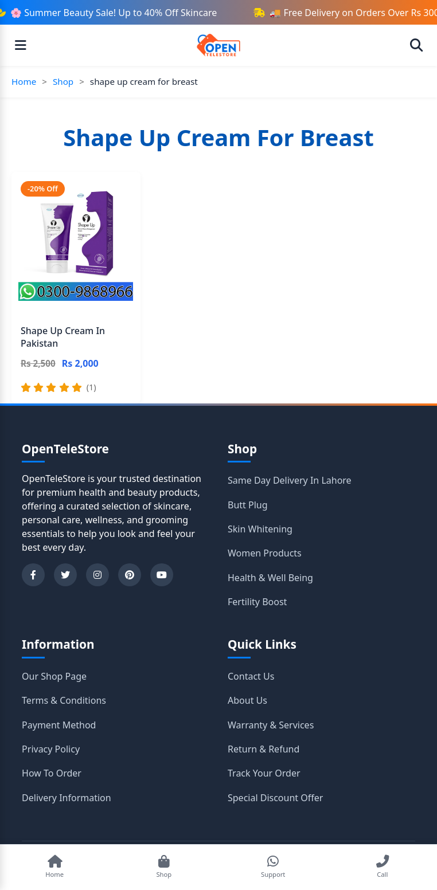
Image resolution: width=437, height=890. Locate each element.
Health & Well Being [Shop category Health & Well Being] (270, 577)
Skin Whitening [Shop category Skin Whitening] (260, 529)
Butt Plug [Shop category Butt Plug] (248, 505)
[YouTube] (161, 574)
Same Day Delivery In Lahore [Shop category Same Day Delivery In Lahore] (290, 480)
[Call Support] (382, 867)
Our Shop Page (54, 676)
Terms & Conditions (64, 700)
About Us (247, 700)
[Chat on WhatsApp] (273, 867)
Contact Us (251, 676)
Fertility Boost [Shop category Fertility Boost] (257, 601)
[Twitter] (65, 574)
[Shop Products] (164, 867)
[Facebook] (33, 574)
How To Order (51, 773)
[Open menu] (20, 45)
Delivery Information (66, 797)
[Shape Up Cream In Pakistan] (76, 287)
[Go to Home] (54, 867)
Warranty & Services (271, 725)
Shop (63, 81)
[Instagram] (97, 574)
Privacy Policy (51, 749)
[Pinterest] (129, 574)
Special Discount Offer (275, 797)
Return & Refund (263, 749)
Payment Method (59, 725)
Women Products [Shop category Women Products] (265, 553)
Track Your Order (264, 773)
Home (23, 81)
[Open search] (416, 45)
